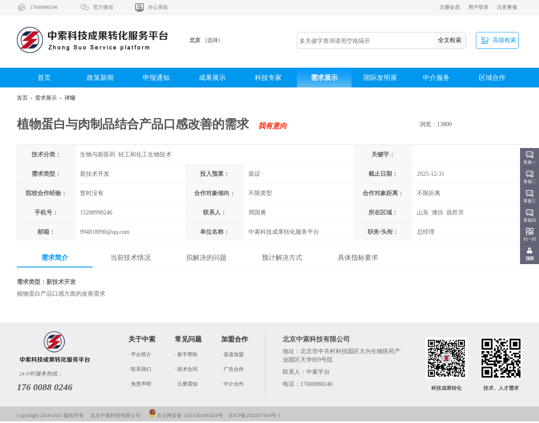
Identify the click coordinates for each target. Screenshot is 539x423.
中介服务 (436, 77)
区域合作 (492, 77)
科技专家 (268, 77)
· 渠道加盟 (232, 354)
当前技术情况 (130, 257)
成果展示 (212, 77)
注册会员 (450, 7)
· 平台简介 (139, 354)
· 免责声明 (139, 384)
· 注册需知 (186, 384)
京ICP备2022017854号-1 (254, 415)
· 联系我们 (139, 369)
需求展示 (324, 77)
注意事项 (507, 7)
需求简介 (54, 257)
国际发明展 (380, 77)
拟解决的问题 (206, 257)
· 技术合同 (186, 369)
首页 (44, 77)
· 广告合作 (232, 369)
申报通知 (156, 77)
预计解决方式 (282, 257)
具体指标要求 (358, 257)
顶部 (530, 258)
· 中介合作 (232, 384)
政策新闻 (100, 77)
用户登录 (478, 7)
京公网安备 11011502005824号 (185, 415)
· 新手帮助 (186, 354)
